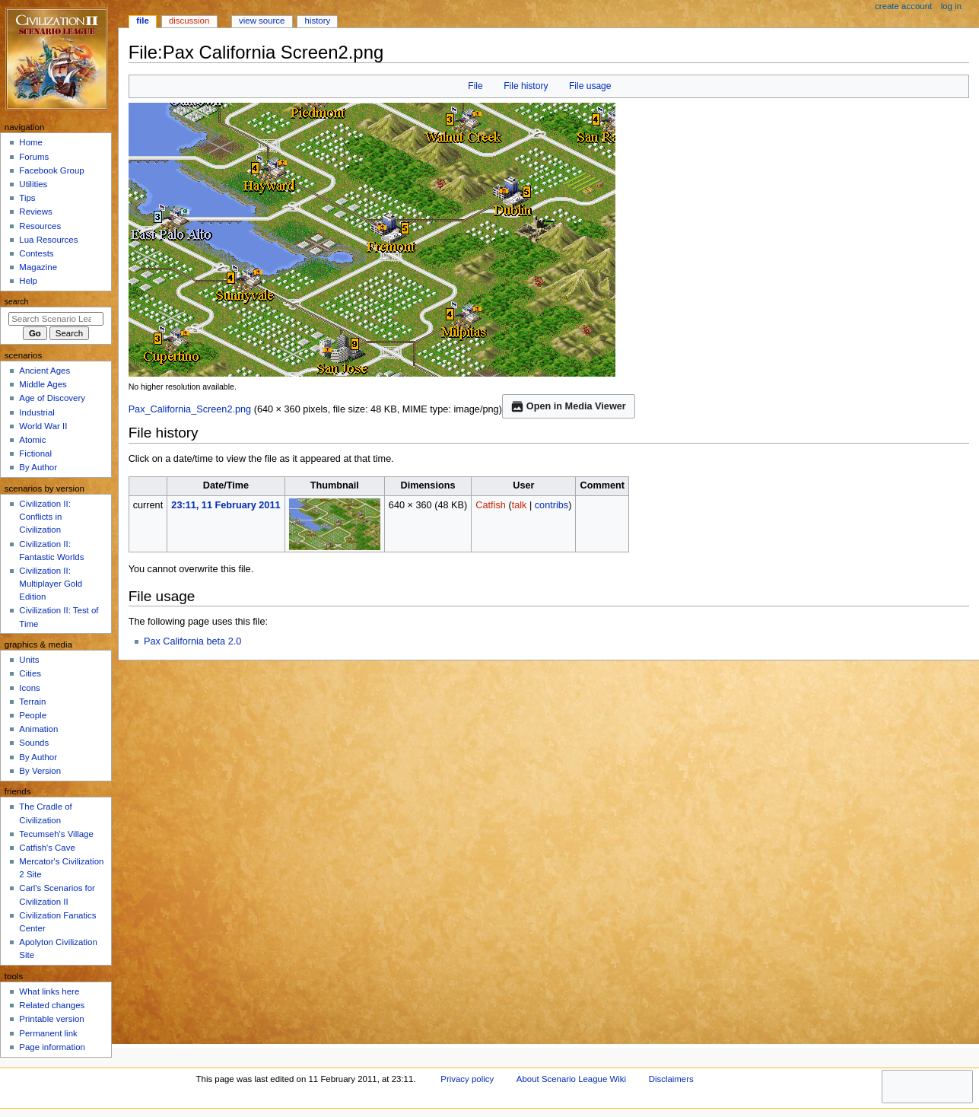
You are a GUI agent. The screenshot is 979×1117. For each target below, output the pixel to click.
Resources (40, 226)
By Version (40, 770)
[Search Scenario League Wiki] (55, 319)
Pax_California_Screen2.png (190, 409)
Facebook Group (51, 170)
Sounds (34, 742)
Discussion (189, 20)
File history (526, 86)
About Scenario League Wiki (571, 1079)
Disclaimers (671, 1079)
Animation (38, 729)
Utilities (33, 184)
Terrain (32, 701)
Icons (29, 687)
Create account (903, 6)
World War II (43, 426)
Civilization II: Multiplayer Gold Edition (50, 583)
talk (519, 505)
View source (261, 20)
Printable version (51, 1018)
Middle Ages (42, 384)
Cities (30, 673)
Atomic (32, 439)
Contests (36, 253)
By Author (38, 467)
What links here (49, 991)
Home (31, 142)
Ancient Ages (44, 370)
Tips (27, 197)
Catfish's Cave (47, 847)
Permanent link (48, 1033)
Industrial (36, 412)
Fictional (35, 453)
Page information (52, 1047)
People (32, 715)
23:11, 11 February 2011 (225, 505)
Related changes (51, 1005)
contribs (551, 505)
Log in (951, 6)
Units (29, 659)
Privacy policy (467, 1079)
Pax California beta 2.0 (192, 641)
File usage (590, 86)
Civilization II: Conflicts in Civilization (44, 516)
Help (28, 280)
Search (17, 301)
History (318, 20)
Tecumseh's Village (56, 834)
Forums (34, 156)
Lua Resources (48, 239)
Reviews (35, 211)
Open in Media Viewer (568, 406)
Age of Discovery (52, 398)
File (475, 86)
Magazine (38, 267)
